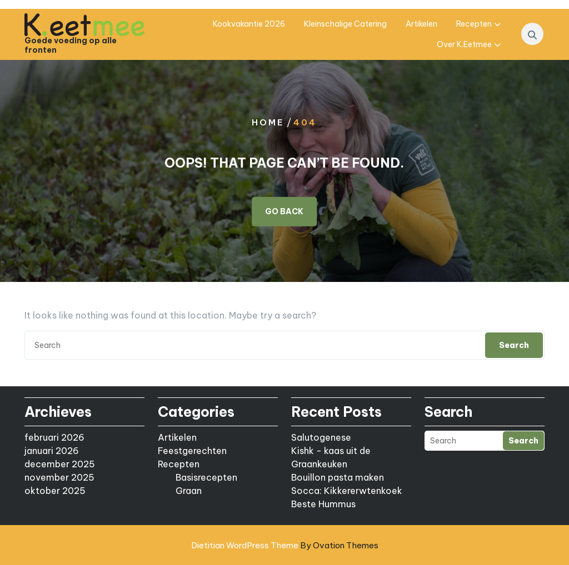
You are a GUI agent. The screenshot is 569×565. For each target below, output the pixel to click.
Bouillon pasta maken (337, 477)
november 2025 (59, 477)
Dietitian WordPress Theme (284, 545)
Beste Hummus (323, 503)
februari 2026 (54, 437)
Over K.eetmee (464, 44)
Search (514, 345)
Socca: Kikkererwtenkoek (346, 490)
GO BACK (284, 211)
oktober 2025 (55, 490)
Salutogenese (321, 437)
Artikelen (421, 24)
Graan (189, 490)
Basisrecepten (206, 477)
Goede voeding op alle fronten (70, 46)
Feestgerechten (192, 450)
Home (268, 122)
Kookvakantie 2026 (249, 24)
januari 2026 (51, 450)
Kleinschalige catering (345, 24)
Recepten (474, 24)
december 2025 (59, 464)
